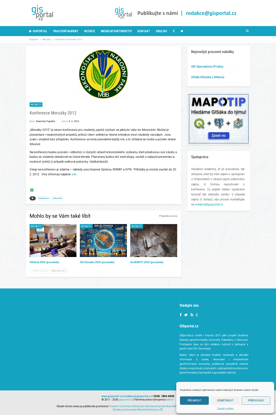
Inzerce (89, 31)
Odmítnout (225, 400)
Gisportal (38, 31)
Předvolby (256, 400)
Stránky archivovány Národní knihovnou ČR (138, 409)
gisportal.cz (126, 399)
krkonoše (57, 198)
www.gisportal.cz (112, 396)
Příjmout (194, 400)
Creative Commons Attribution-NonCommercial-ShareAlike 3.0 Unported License (164, 406)
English (161, 31)
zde (73, 174)
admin (170, 399)
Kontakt (144, 31)
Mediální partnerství (116, 31)
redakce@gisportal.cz (209, 204)
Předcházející (39, 271)
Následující (59, 271)
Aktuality (36, 104)
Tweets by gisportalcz (117, 306)
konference (43, 198)
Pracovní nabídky (65, 31)
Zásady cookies (225, 408)
